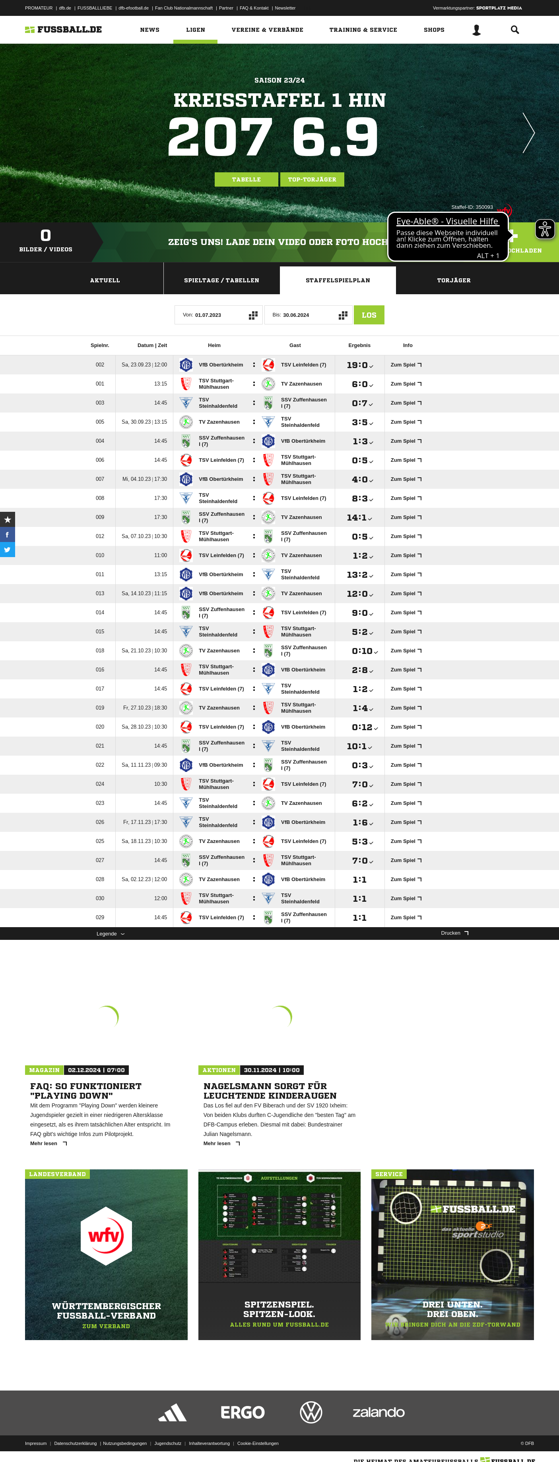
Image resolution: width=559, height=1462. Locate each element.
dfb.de (65, 8)
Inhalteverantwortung (209, 1443)
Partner (226, 8)
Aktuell (105, 280)
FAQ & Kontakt (254, 8)
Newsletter (285, 8)
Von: (188, 315)
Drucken (454, 933)
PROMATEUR (38, 8)
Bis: (277, 315)
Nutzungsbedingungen (125, 1443)
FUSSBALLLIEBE (95, 8)
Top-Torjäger (312, 179)
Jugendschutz (167, 1443)
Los (369, 314)
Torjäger (454, 280)
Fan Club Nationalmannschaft (184, 8)
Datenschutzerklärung (75, 1443)
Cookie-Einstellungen (258, 1443)
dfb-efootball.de (133, 8)
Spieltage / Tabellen (221, 280)
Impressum (36, 1443)
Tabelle (246, 179)
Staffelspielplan (338, 280)
